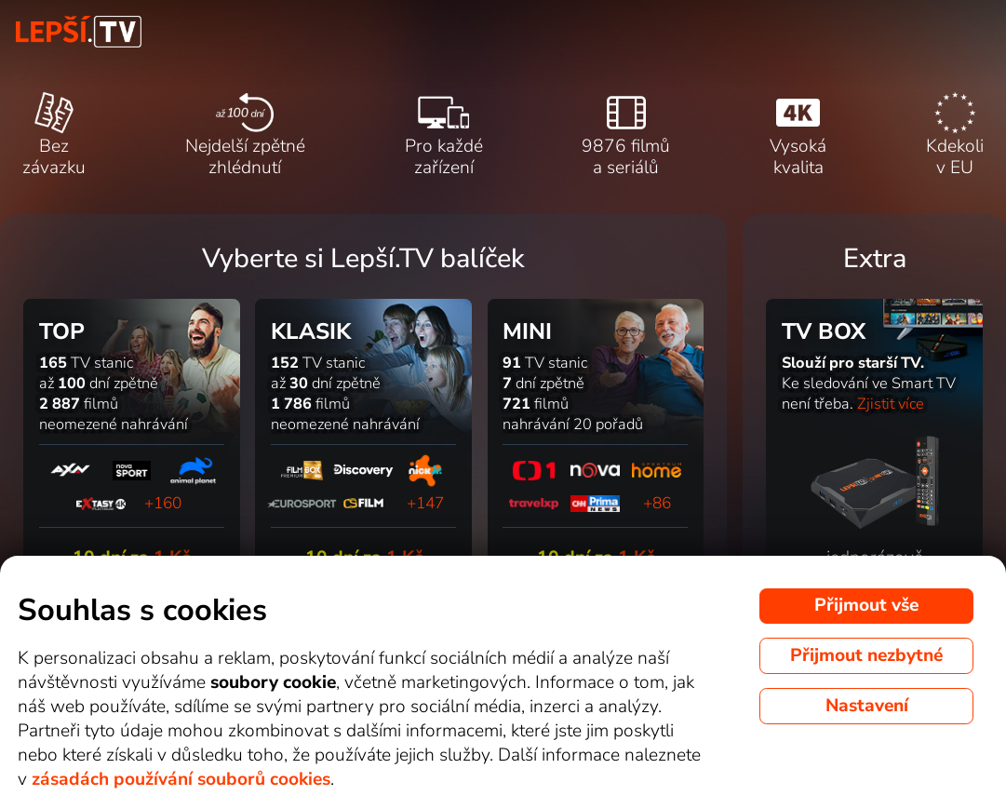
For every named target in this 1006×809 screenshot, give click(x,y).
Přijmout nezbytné (866, 655)
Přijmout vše (866, 605)
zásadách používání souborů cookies (181, 779)
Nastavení (866, 706)
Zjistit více (890, 404)
